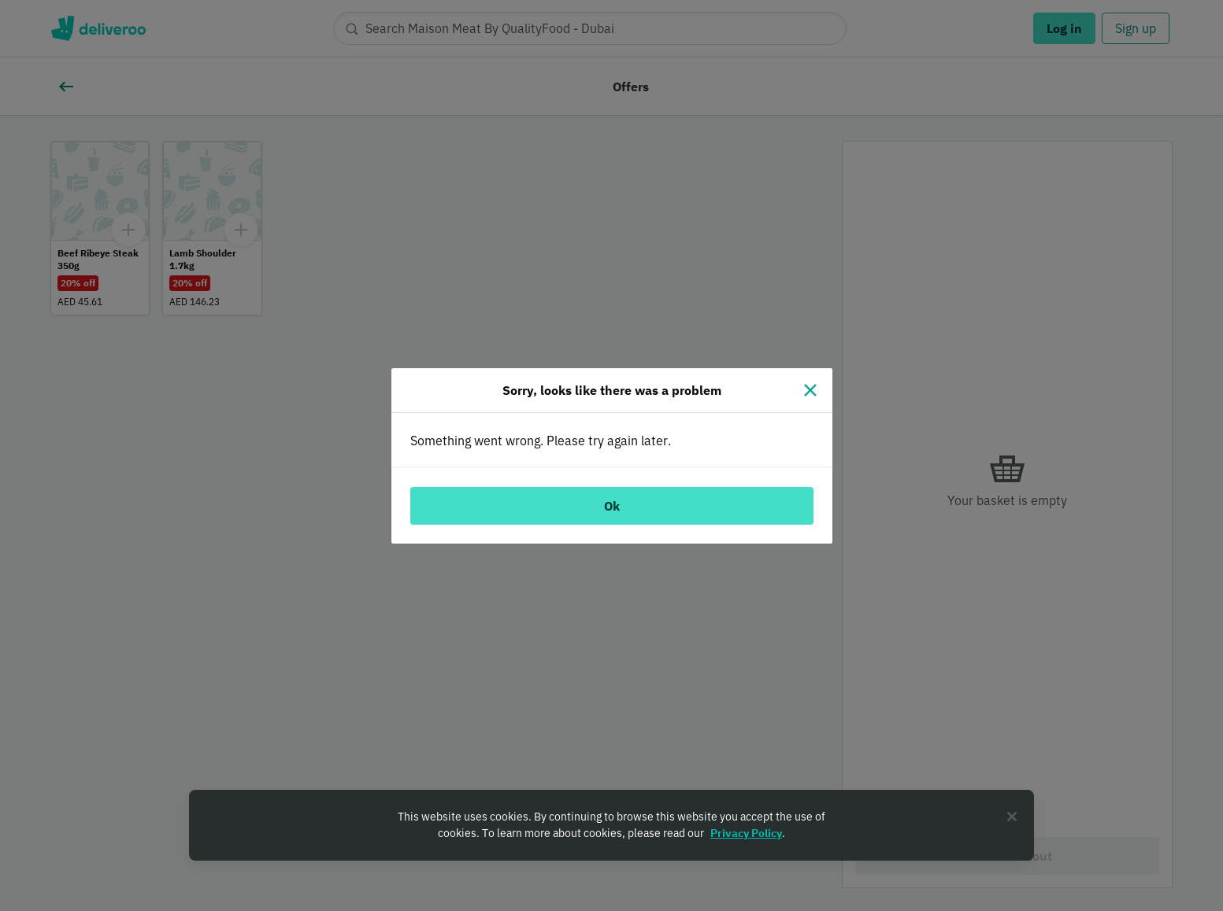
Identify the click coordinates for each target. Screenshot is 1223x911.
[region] (611, 825)
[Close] (810, 390)
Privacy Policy (746, 833)
